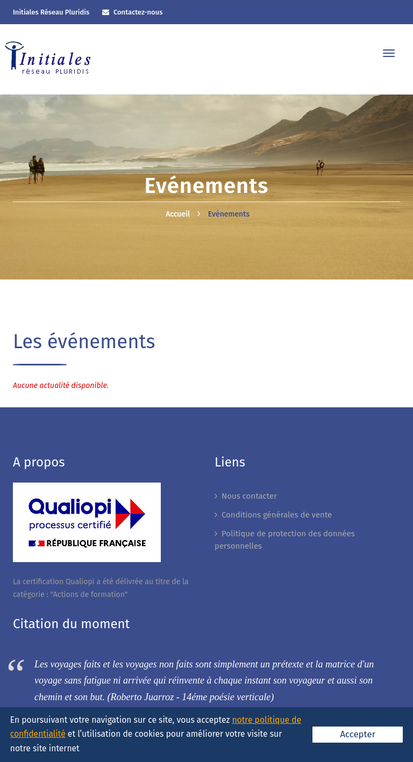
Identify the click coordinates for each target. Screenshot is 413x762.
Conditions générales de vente (277, 515)
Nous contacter (249, 496)
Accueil (178, 214)
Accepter (357, 734)
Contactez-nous (138, 12)
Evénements (229, 214)
